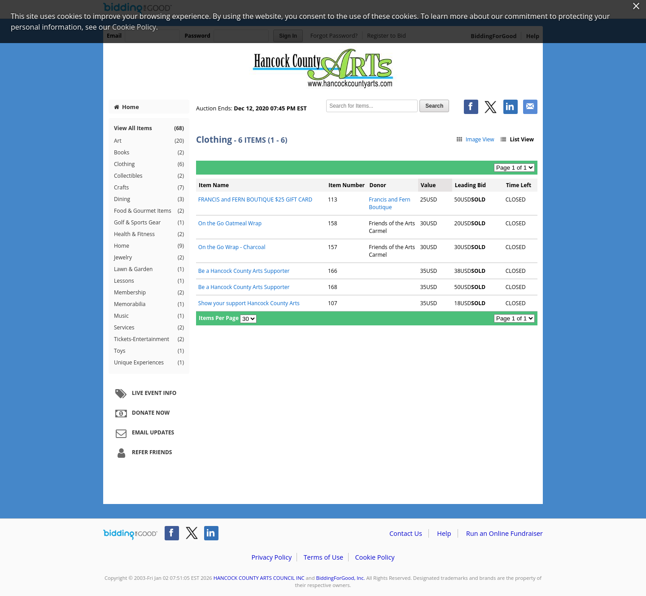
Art (149, 140)
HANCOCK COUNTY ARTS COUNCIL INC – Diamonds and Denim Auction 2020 (323, 68)
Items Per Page (219, 318)
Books (149, 152)
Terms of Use (323, 557)
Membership (149, 292)
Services (149, 327)
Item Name (214, 185)
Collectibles (149, 175)
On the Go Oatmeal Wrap (230, 223)
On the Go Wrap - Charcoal (232, 247)
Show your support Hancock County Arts (249, 303)
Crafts (149, 187)
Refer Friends (142, 453)
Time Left (518, 185)
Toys (149, 350)
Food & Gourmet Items (149, 210)
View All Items (149, 128)
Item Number (346, 185)
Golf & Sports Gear (149, 222)
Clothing (149, 164)
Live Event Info (144, 394)
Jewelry (149, 257)
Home (126, 107)
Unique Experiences (149, 362)
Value (428, 185)
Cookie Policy (374, 557)
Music (149, 315)
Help (444, 533)
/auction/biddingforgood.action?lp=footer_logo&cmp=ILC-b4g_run (130, 535)
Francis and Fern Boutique (389, 203)
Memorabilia (149, 304)
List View (517, 139)
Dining (149, 199)
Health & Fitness (149, 234)
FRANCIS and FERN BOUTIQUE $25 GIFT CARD (255, 199)
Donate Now (141, 413)
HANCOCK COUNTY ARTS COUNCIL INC (259, 577)
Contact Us (405, 533)
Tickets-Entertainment (149, 339)
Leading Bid (470, 185)
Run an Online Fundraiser (504, 533)
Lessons (149, 280)
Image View (474, 139)
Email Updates (143, 433)
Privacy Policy (271, 557)
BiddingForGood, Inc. (340, 577)
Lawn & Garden (149, 269)
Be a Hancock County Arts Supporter (244, 271)
